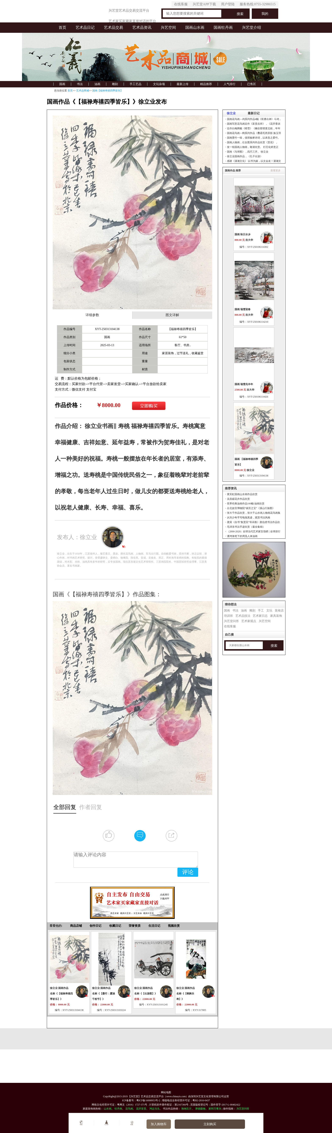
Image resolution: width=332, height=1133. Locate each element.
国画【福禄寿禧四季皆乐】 (107, 90)
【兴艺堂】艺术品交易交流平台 (146, 1096)
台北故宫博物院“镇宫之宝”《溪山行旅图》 (251, 508)
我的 (264, 13)
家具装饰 (276, 615)
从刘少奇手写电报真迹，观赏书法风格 (248, 517)
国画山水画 (194, 27)
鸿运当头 (154, 1108)
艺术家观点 (248, 621)
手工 (261, 610)
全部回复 (64, 807)
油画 (97, 84)
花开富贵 (141, 1108)
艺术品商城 (82, 90)
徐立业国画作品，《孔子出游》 (245, 156)
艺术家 (106, 1123)
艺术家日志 (260, 615)
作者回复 (90, 807)
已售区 (251, 84)
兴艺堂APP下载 (204, 4)
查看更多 (275, 170)
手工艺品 (135, 84)
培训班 (228, 615)
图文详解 (172, 315)
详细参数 (92, 315)
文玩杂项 (159, 84)
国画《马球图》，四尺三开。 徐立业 (247, 151)
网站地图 (166, 1092)
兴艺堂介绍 (251, 27)
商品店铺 (76, 925)
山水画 (107, 1108)
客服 (81, 1123)
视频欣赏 (174, 925)
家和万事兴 (215, 1108)
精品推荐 (206, 84)
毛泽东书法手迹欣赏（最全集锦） (246, 526)
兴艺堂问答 (231, 621)
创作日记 (95, 925)
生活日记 (154, 925)
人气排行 (229, 84)
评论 (188, 872)
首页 (62, 27)
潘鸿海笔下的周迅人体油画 (242, 536)
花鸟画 (129, 1108)
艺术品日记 (85, 27)
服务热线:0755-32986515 (258, 4)
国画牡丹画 (223, 27)
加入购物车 (159, 1124)
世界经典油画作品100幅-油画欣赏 (246, 503)
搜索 (240, 14)
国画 (62, 84)
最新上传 (182, 84)
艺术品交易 (113, 27)
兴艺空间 (168, 27)
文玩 (269, 610)
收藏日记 (115, 925)
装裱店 (279, 610)
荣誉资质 (135, 925)
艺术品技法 (242, 615)
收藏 (131, 1123)
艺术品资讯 (141, 27)
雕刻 (115, 84)
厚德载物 (200, 1108)
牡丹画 (118, 1108)
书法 (80, 84)
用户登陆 (228, 4)
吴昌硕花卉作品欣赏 (238, 498)
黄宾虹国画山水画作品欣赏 (242, 494)
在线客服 (181, 4)
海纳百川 (186, 1108)
